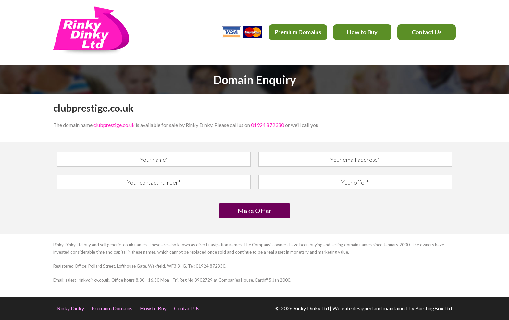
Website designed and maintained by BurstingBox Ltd (392, 308)
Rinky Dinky (70, 308)
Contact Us (427, 32)
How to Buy (362, 32)
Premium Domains (298, 32)
